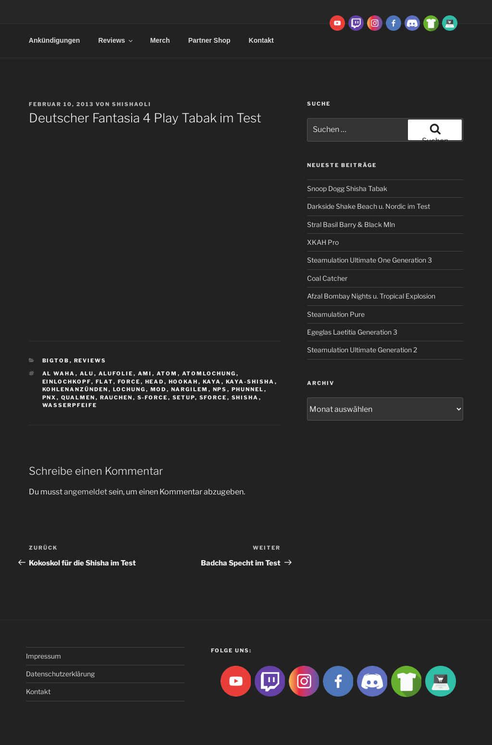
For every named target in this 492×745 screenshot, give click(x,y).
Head (154, 381)
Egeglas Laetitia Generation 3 (352, 332)
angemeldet (85, 491)
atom (167, 373)
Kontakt (261, 40)
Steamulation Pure (336, 314)
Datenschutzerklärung (60, 674)
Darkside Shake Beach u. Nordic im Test (368, 206)
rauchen (116, 397)
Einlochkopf (66, 381)
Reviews (116, 40)
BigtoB (56, 360)
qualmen (78, 397)
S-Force (152, 397)
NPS (220, 389)
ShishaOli (131, 104)
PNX (49, 397)
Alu (87, 373)
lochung (129, 389)
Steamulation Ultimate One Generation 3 (369, 260)
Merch (160, 40)
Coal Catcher (327, 278)
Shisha (245, 397)
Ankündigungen (54, 40)
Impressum (43, 656)
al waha (58, 373)
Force (129, 381)
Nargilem (190, 389)
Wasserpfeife (70, 405)
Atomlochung (209, 373)
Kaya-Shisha (250, 381)
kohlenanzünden (75, 389)
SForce (213, 397)
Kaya (212, 381)
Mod (158, 389)
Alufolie (116, 373)
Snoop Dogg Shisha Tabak (347, 188)
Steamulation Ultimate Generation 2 (362, 350)
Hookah (183, 381)
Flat (104, 381)
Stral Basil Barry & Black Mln (351, 224)
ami (145, 373)
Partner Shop (209, 40)
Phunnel (248, 389)
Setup (183, 397)
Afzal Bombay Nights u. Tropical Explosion (371, 296)
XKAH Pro (323, 242)
